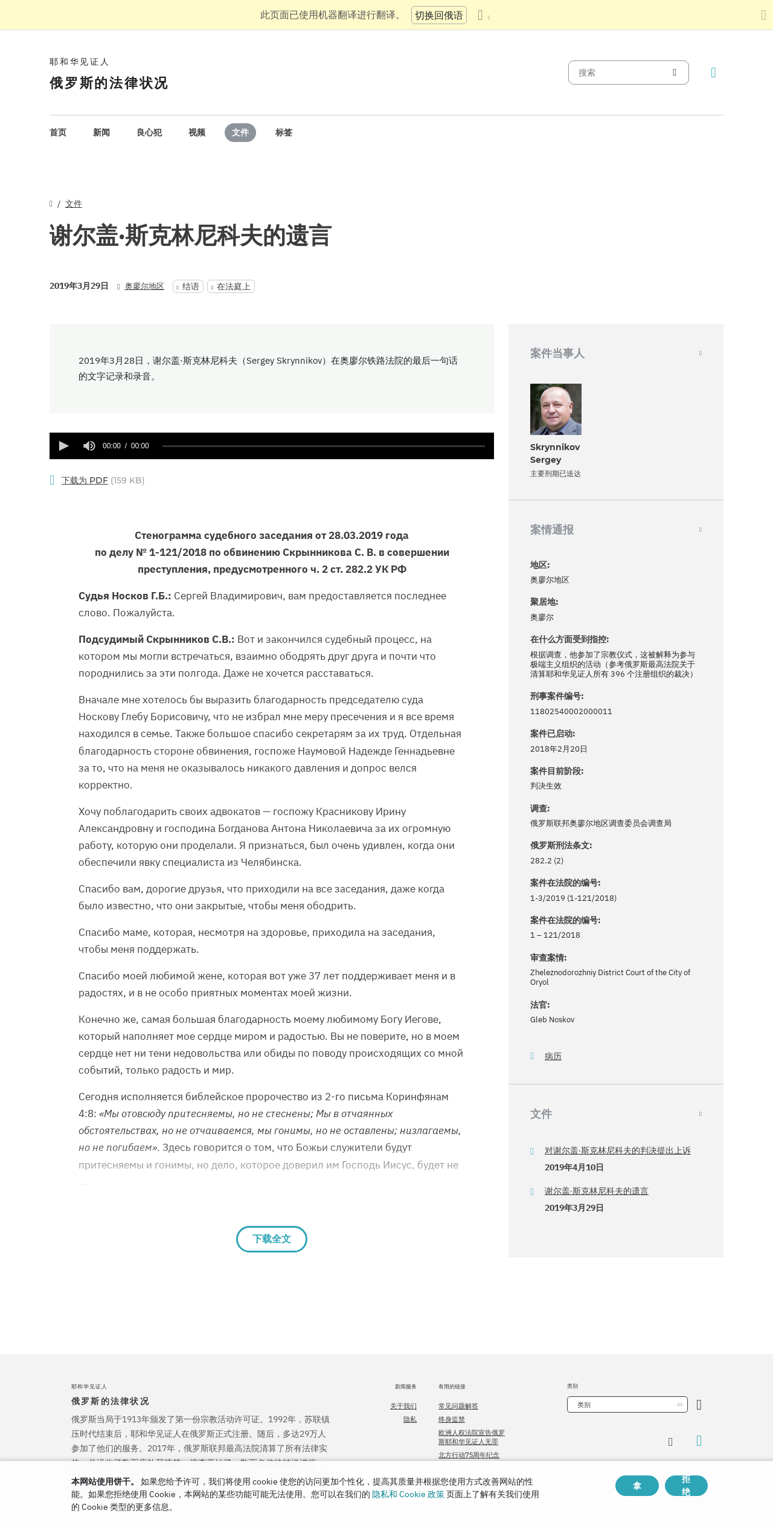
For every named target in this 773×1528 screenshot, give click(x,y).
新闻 (101, 132)
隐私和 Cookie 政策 (408, 1494)
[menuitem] (58, 132)
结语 (190, 286)
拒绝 (686, 1485)
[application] (272, 446)
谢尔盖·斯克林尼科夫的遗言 (597, 1190)
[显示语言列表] (484, 15)
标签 (283, 132)
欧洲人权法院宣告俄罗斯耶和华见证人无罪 (471, 1436)
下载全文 (271, 1239)
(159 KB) (103, 480)
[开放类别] (699, 1404)
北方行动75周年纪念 (468, 1455)
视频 (196, 132)
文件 (240, 132)
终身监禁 (451, 1419)
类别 (584, 1405)
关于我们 (403, 1406)
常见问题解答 (458, 1406)
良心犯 (149, 132)
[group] (89, 446)
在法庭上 (234, 286)
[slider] (323, 446)
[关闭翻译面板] (763, 15)
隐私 (410, 1419)
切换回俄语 (439, 15)
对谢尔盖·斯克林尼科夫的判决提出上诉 (618, 1150)
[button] (63, 446)
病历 (553, 1056)
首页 (58, 132)
